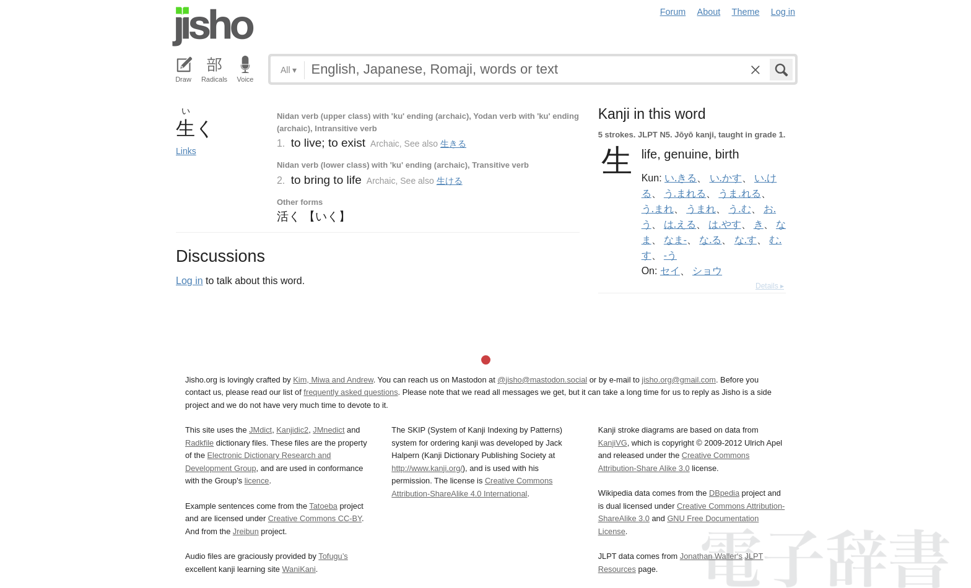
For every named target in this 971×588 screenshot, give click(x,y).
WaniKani (299, 569)
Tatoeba (323, 506)
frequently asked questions (350, 392)
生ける (450, 181)
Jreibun (246, 531)
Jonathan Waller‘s (711, 556)
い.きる (680, 177)
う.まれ (658, 208)
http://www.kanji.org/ (427, 468)
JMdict (260, 430)
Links (186, 151)
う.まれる (685, 193)
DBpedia (724, 493)
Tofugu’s (332, 556)
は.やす (724, 224)
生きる (453, 144)
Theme (746, 12)
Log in (783, 12)
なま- (675, 239)
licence (257, 480)
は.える (680, 224)
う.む (739, 208)
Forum (673, 12)
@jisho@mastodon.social (542, 379)
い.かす (726, 177)
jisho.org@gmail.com (679, 379)
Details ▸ (769, 286)
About (709, 12)
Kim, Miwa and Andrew (333, 379)
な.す (745, 239)
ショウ (707, 270)
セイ (670, 270)
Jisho (213, 26)
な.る (710, 239)
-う (670, 255)
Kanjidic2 (292, 430)
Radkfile (199, 442)
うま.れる (739, 193)
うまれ (701, 208)
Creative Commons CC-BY (315, 518)
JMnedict (328, 430)
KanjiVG (612, 442)
